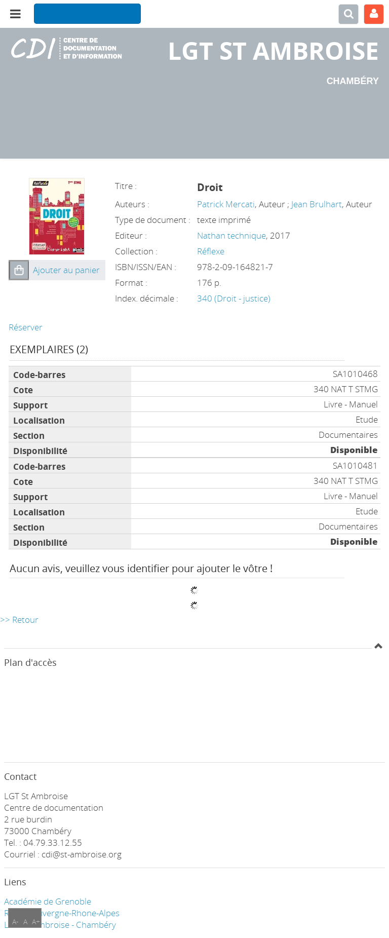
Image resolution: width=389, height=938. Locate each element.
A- (15, 921)
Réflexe (210, 251)
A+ (36, 921)
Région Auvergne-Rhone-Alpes (62, 913)
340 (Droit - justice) (233, 298)
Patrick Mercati (226, 204)
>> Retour (19, 619)
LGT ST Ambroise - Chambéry (60, 924)
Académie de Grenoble (47, 901)
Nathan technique (231, 235)
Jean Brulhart (316, 204)
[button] (19, 270)
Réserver (26, 327)
